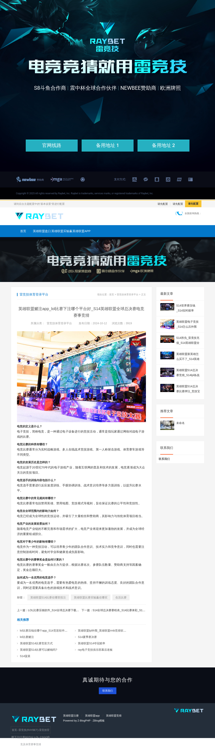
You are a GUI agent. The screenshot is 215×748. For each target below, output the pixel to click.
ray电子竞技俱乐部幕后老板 (95, 649)
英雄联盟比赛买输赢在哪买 (90, 597)
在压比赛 (121, 597)
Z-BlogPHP (83, 720)
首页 (23, 231)
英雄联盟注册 (71, 715)
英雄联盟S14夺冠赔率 (91, 643)
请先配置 (163, 203)
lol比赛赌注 (27, 637)
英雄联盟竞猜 (114, 715)
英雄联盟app (92, 715)
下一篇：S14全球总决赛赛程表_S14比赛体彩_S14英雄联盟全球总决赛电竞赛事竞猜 (133, 610)
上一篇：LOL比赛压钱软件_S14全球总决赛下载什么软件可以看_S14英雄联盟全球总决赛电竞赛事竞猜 (80, 610)
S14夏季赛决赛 (87, 637)
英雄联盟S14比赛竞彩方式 (36, 643)
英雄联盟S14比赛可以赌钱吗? (38, 649)
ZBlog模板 (99, 720)
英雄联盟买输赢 (61, 231)
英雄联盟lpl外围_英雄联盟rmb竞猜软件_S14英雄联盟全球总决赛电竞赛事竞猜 (126, 630)
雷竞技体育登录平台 (127, 294)
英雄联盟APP (81, 231)
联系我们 (107, 690)
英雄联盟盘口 (42, 231)
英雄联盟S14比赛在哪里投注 (48, 597)
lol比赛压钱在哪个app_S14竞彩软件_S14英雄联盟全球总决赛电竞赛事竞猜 (66, 630)
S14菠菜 (25, 656)
